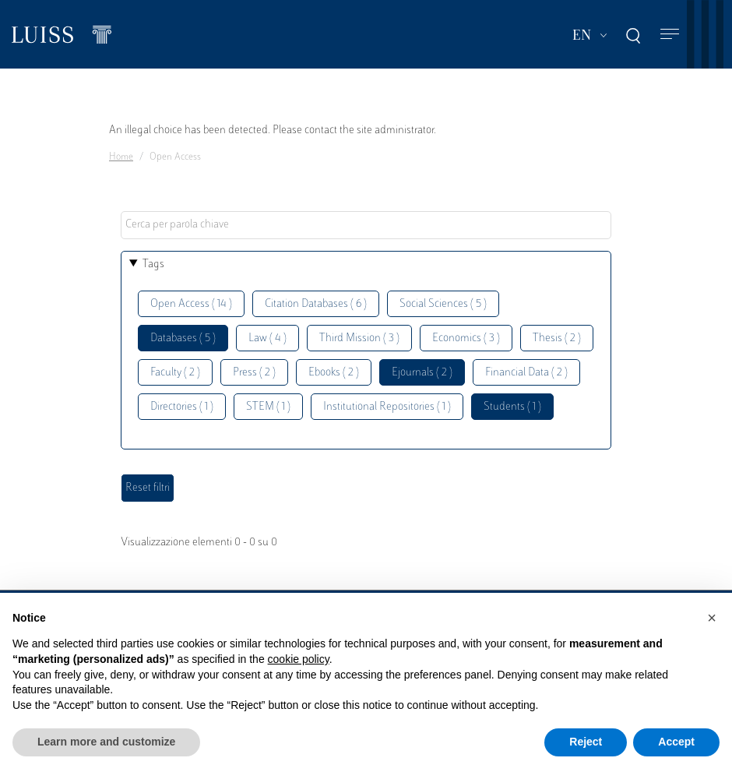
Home (121, 157)
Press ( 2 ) (254, 373)
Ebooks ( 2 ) (333, 373)
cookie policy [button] (298, 659)
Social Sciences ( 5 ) (443, 304)
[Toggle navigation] (669, 35)
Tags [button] (153, 264)
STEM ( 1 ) (268, 407)
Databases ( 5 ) (183, 338)
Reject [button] (585, 741)
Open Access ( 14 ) (191, 304)
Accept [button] (676, 741)
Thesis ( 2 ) (557, 338)
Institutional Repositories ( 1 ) (387, 407)
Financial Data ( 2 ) (526, 373)
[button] (711, 617)
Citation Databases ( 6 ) (316, 304)
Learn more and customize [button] (106, 741)
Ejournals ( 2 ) (422, 373)
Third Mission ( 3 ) (359, 338)
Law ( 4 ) (267, 338)
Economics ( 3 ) (466, 338)
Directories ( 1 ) (181, 407)
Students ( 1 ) (512, 407)
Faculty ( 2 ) (175, 373)
